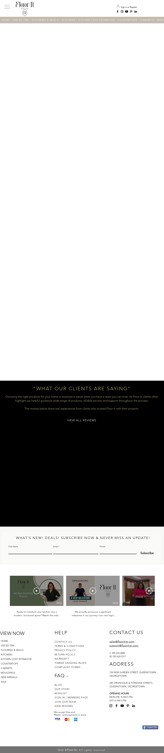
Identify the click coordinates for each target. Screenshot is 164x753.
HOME (4, 640)
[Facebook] (117, 11)
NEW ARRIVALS (9, 677)
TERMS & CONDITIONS (69, 646)
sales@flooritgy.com (121, 641)
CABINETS (6, 668)
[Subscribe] (145, 553)
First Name (13, 547)
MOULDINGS (8, 672)
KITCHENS (6, 654)
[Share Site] (150, 727)
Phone (102, 547)
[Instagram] (122, 11)
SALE (3, 681)
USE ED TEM (7, 645)
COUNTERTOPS (9, 663)
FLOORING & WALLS (12, 650)
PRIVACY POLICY (65, 650)
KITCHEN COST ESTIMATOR (15, 659)
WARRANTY (62, 658)
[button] (7, 7)
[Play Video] (36, 590)
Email (55, 547)
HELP (61, 632)
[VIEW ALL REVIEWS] (82, 420)
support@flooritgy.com (123, 645)
